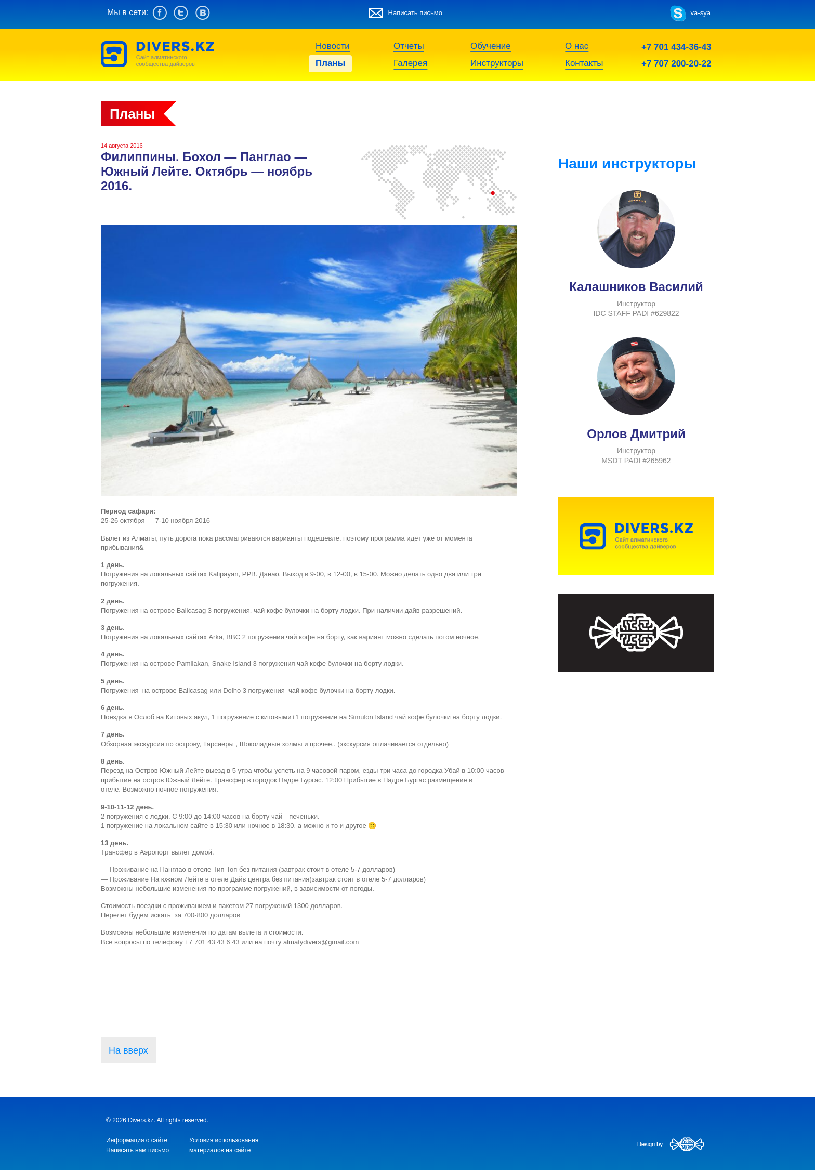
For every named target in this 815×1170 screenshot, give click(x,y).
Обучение (490, 46)
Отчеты (408, 46)
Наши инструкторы (627, 163)
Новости (333, 46)
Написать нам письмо (137, 1150)
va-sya (701, 13)
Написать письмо (415, 13)
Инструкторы (496, 63)
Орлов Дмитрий (636, 434)
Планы (330, 63)
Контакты (584, 63)
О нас (576, 46)
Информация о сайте (136, 1140)
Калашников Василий (636, 287)
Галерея (410, 63)
